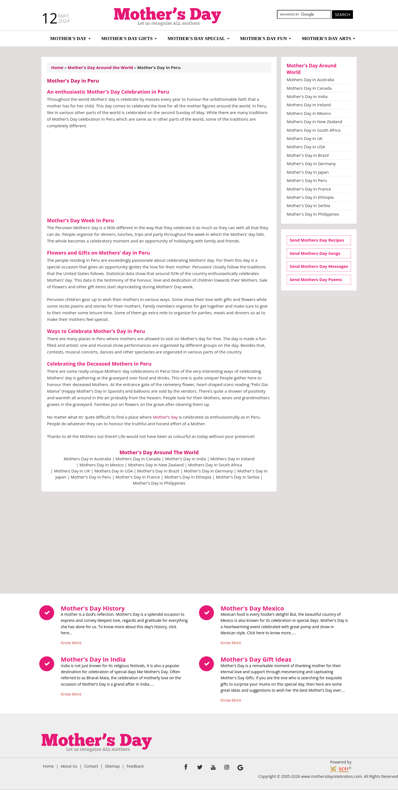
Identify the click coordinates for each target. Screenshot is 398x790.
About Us (69, 766)
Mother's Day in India (185, 458)
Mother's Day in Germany (208, 471)
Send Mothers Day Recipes (317, 240)
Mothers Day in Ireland (232, 458)
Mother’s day (165, 417)
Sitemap (112, 766)
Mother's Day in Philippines (159, 483)
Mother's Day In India (93, 659)
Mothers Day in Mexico (101, 464)
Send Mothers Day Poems (316, 279)
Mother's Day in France (138, 477)
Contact (91, 766)
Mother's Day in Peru (91, 477)
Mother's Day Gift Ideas (256, 659)
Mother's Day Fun (263, 38)
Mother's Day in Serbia (238, 477)
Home (48, 766)
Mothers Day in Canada (138, 458)
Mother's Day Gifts (127, 38)
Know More (71, 641)
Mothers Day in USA (113, 471)
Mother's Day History (93, 608)
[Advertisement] (159, 173)
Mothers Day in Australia (87, 458)
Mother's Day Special (196, 38)
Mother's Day (68, 38)
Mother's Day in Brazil (158, 471)
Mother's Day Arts (326, 38)
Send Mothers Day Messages (319, 266)
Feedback (135, 766)
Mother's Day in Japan (308, 172)
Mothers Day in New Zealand (156, 464)
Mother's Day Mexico (252, 608)
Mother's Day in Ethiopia (187, 477)
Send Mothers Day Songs (315, 253)
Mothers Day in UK (72, 471)
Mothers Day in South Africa (215, 464)
